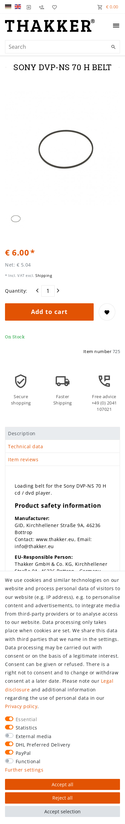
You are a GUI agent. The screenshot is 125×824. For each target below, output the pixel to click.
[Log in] (29, 6)
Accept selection (62, 811)
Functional (28, 761)
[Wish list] (53, 6)
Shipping (43, 275)
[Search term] (62, 46)
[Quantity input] (48, 291)
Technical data (25, 446)
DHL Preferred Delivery (43, 744)
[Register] (41, 6)
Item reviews (23, 459)
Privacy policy (21, 706)
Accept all (62, 784)
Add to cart (49, 312)
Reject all (62, 798)
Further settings (24, 770)
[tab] (62, 433)
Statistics (26, 727)
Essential (26, 719)
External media (34, 736)
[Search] (113, 47)
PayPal (23, 753)
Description (22, 433)
